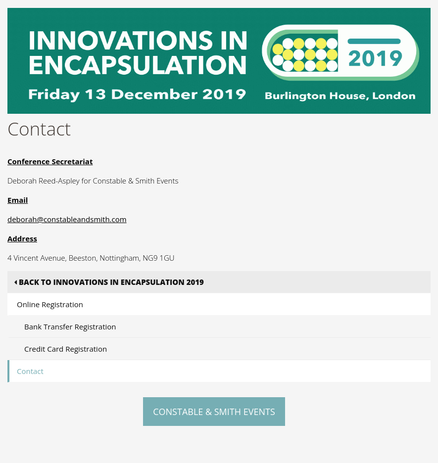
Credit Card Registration (65, 349)
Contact (30, 371)
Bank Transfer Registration (70, 326)
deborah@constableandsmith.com (67, 219)
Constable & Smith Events (214, 411)
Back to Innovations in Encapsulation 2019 (109, 282)
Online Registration (50, 304)
